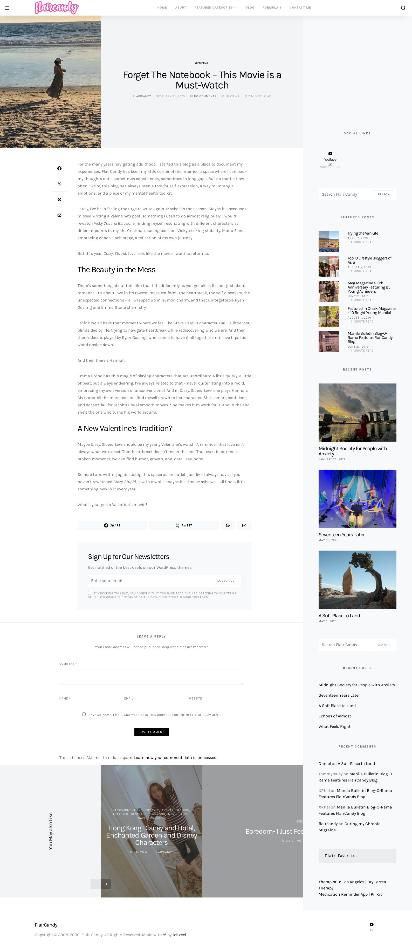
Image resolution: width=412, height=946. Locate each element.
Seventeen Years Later (342, 535)
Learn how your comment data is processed (175, 757)
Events (168, 810)
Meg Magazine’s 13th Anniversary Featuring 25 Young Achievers (369, 287)
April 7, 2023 (358, 238)
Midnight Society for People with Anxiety (353, 451)
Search (383, 194)
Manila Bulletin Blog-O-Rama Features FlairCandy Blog (370, 337)
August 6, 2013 (359, 267)
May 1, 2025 (328, 621)
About (181, 7)
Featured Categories (214, 7)
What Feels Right (335, 726)
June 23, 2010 (358, 346)
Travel (141, 818)
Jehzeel (179, 934)
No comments (205, 96)
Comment (68, 663)
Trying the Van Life (363, 233)
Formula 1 (272, 7)
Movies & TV (177, 814)
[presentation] (96, 884)
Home (162, 7)
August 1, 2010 (359, 317)
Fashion (182, 810)
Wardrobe (158, 818)
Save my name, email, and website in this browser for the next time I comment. (155, 715)
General (202, 63)
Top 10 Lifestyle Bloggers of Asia (370, 260)
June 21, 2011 (358, 296)
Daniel (325, 763)
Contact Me (300, 7)
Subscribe (226, 580)
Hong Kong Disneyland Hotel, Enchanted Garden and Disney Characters (151, 835)
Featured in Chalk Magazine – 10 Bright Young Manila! (371, 310)
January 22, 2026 (332, 459)
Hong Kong (156, 814)
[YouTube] (330, 160)
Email (130, 698)
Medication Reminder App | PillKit (350, 894)
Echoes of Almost (335, 716)
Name (64, 698)
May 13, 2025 (329, 540)
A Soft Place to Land (339, 616)
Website (195, 698)
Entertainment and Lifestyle (135, 810)
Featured (120, 814)
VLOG (250, 7)
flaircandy (142, 96)
